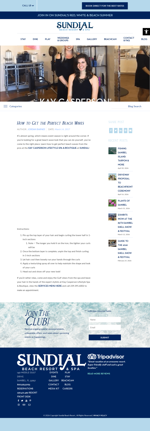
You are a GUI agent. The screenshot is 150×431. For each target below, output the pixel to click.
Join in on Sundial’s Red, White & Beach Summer (75, 15)
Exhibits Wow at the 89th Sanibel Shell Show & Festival (125, 223)
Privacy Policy (100, 416)
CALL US (28, 5)
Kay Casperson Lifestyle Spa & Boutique (52, 148)
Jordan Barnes (36, 129)
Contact (53, 385)
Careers (67, 389)
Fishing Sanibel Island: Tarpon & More (123, 157)
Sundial (84, 148)
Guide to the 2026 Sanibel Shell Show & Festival (125, 249)
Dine (35, 39)
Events (54, 373)
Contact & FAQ (128, 39)
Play (47, 39)
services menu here (50, 286)
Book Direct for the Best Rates (105, 5)
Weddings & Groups (63, 39)
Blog (144, 39)
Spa (78, 39)
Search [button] (145, 106)
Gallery (92, 39)
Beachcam (110, 39)
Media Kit (53, 389)
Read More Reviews (99, 374)
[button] (146, 31)
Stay (23, 39)
